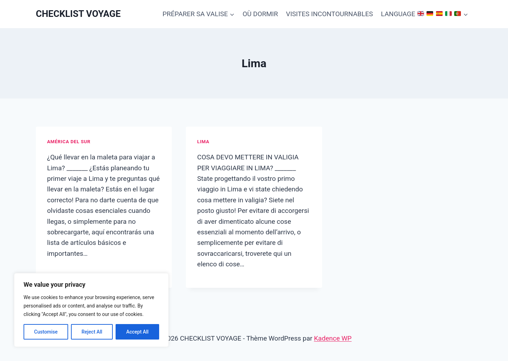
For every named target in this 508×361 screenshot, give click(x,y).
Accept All (137, 332)
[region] (91, 310)
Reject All (92, 332)
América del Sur (68, 141)
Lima (203, 141)
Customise (46, 332)
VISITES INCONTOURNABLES (329, 14)
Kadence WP (333, 338)
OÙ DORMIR (260, 14)
